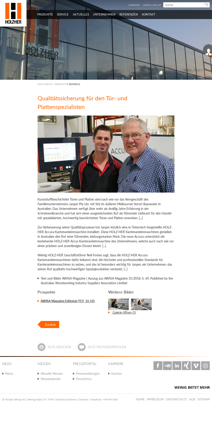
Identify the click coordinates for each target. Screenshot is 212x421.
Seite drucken (59, 347)
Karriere (134, 5)
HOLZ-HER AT (45, 84)
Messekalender (51, 379)
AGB (192, 399)
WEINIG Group (152, 5)
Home (140, 399)
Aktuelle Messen (52, 373)
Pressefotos (84, 379)
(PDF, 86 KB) (68, 301)
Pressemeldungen (88, 373)
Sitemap (203, 399)
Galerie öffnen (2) (124, 312)
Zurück (50, 324)
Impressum (155, 399)
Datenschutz (176, 399)
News (9, 373)
